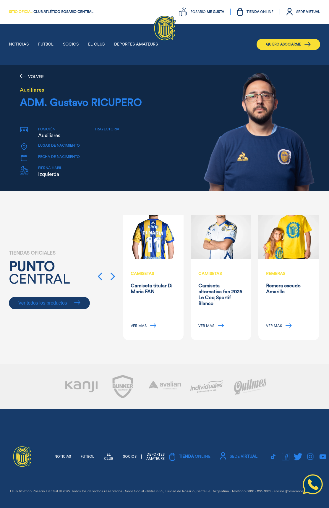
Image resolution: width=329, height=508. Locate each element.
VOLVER (32, 76)
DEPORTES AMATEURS (136, 44)
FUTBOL (46, 44)
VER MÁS (143, 325)
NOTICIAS (19, 44)
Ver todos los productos (49, 302)
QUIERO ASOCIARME (288, 44)
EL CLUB (96, 44)
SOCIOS (71, 44)
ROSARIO (207, 12)
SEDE (308, 12)
